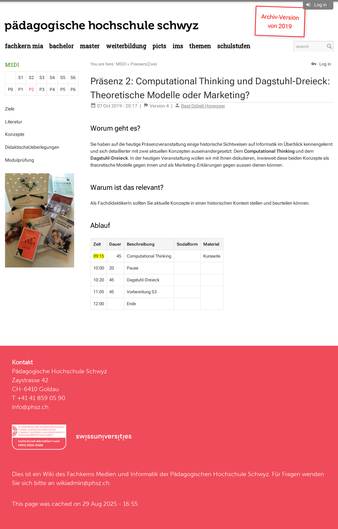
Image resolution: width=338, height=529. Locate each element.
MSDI (12, 64)
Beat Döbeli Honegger (203, 105)
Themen (200, 46)
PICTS (159, 46)
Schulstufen (233, 46)
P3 (41, 89)
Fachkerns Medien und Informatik (112, 473)
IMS (177, 46)
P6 (73, 89)
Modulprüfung (19, 160)
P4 (52, 89)
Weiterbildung (126, 46)
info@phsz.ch (30, 406)
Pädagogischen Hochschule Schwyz (219, 473)
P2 (31, 89)
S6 (73, 77)
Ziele (9, 108)
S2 (31, 77)
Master (90, 46)
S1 (20, 77)
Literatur (13, 121)
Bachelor (61, 46)
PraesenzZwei (143, 63)
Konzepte (14, 134)
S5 (62, 77)
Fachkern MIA (24, 46)
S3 (41, 77)
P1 (20, 89)
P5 (62, 89)
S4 (52, 77)
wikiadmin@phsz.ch (83, 482)
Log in (320, 4)
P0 (10, 89)
